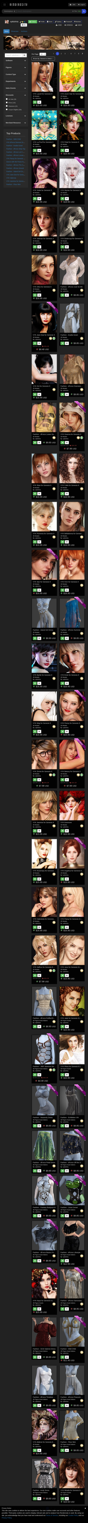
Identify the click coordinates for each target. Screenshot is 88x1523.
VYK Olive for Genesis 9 (42, 287)
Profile (42, 22)
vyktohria (38, 98)
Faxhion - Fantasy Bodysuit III (44, 1207)
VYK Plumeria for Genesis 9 (43, 533)
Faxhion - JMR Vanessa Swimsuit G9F (47, 1066)
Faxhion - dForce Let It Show (16, 152)
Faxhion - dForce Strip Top (15, 149)
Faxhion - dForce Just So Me (71, 287)
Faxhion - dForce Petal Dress (44, 1162)
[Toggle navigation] (4, 5)
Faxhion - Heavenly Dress (43, 1117)
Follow (32, 22)
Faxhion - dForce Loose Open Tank (19, 155)
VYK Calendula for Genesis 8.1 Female (48, 919)
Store (49, 22)
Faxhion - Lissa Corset (69, 1207)
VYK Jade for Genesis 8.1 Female (73, 1018)
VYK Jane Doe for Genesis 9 (16, 175)
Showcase (14, 31)
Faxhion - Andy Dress (41, 1490)
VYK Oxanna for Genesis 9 (70, 434)
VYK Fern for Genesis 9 (69, 582)
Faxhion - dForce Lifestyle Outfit (72, 1252)
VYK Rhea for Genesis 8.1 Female (73, 1066)
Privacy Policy (7, 1518)
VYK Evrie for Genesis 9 (69, 675)
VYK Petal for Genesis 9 (69, 142)
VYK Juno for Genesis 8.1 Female (73, 967)
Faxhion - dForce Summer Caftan (73, 630)
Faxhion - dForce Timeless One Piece (47, 1397)
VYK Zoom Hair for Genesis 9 (71, 94)
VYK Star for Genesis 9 (42, 582)
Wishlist (77, 22)
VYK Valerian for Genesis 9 (43, 238)
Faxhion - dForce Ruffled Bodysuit (46, 1018)
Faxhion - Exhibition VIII (69, 1117)
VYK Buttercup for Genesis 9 (71, 238)
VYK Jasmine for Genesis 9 (16, 181)
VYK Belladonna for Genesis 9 (72, 533)
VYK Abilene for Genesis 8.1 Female (47, 1442)
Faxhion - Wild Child (13, 139)
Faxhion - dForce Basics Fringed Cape (47, 1252)
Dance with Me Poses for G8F (17, 162)
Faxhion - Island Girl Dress (15, 171)
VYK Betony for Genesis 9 (70, 771)
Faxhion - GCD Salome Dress (44, 1349)
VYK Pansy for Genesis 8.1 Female (19, 158)
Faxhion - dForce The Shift (15, 165)
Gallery (58, 22)
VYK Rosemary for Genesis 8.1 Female (48, 871)
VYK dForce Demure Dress (16, 142)
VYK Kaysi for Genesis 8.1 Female (46, 1301)
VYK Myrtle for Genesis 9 (42, 675)
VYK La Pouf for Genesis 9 (43, 142)
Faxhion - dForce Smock (15, 168)
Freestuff (68, 22)
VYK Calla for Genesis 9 (69, 485)
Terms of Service (52, 1515)
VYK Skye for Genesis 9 (42, 485)
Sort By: (42, 58)
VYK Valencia (11, 178)
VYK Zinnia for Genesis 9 (42, 771)
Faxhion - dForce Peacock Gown (72, 1397)
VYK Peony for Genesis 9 (70, 723)
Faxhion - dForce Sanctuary (71, 1301)
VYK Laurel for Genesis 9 (42, 94)
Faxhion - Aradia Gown (14, 146)
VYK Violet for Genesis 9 (42, 190)
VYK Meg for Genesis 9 (42, 723)
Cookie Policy (73, 1515)
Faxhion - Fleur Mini (13, 184)
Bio (24, 25)
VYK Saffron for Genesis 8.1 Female (47, 967)
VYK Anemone (66, 822)
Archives (24, 31)
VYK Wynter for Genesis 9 (70, 190)
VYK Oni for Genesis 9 (41, 386)
